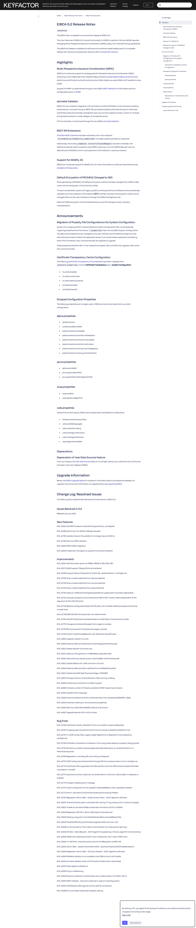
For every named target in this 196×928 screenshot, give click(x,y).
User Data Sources (83, 461)
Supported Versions (110, 52)
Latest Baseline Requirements (119, 76)
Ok (125, 923)
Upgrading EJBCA (115, 484)
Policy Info (126, 915)
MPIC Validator (109, 88)
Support (136, 5)
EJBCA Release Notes (93, 16)
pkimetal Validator (111, 121)
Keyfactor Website (113, 5)
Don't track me (135, 923)
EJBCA (59, 16)
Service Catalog (125, 5)
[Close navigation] (38, 16)
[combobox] (174, 5)
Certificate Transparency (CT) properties (85, 261)
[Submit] (160, 5)
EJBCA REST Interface (69, 135)
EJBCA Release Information (73, 16)
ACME (78, 92)
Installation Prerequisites (67, 168)
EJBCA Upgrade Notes (75, 480)
